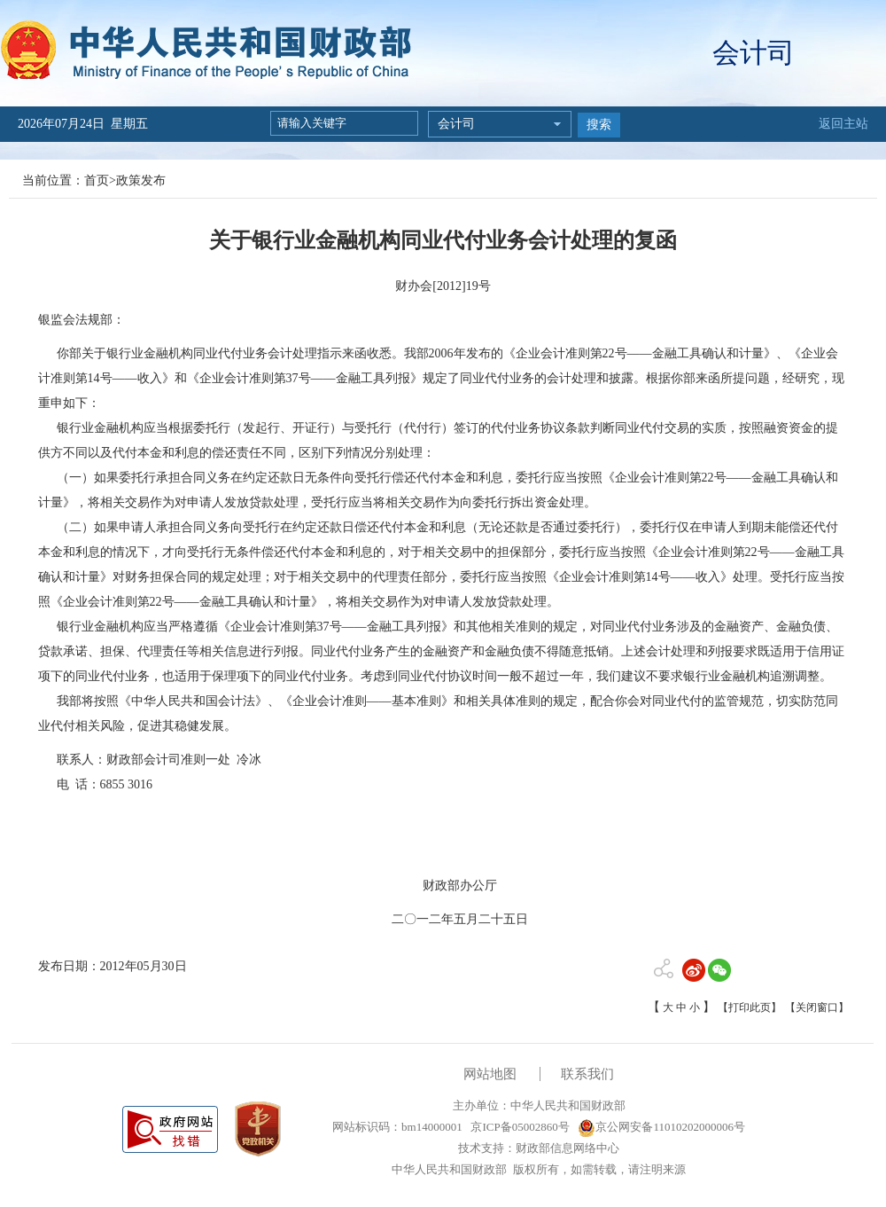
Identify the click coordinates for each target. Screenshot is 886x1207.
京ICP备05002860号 (518, 1126)
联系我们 (587, 1074)
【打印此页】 (749, 1007)
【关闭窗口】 (817, 1007)
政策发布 (141, 180)
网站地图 (490, 1074)
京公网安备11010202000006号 (661, 1126)
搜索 (599, 124)
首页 (96, 180)
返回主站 (843, 123)
